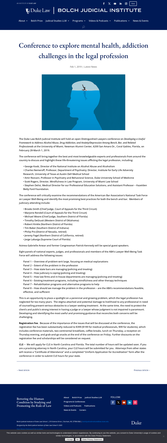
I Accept (69, 439)
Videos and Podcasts (72, 406)
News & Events (140, 21)
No (77, 439)
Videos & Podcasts (98, 21)
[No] (163, 436)
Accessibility (39, 429)
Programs (78, 21)
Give (133, 3)
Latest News (90, 66)
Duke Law (32, 3)
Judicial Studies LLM (56, 21)
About (22, 21)
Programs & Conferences (74, 402)
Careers (82, 410)
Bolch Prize (37, 21)
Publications (120, 21)
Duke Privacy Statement (25, 429)
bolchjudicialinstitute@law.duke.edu (95, 421)
